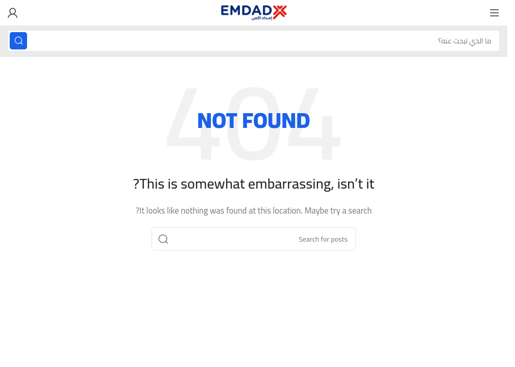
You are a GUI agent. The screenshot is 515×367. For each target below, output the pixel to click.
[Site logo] (254, 12)
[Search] (254, 40)
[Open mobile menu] (494, 13)
